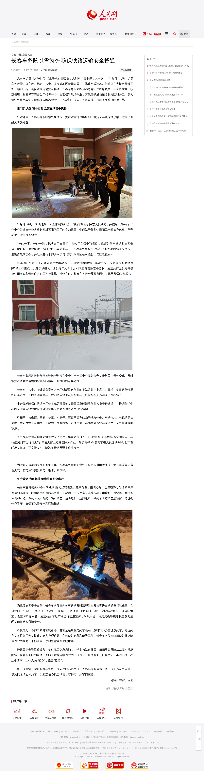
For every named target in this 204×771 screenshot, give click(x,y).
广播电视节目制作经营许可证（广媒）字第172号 (138, 742)
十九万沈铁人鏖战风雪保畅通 (162, 109)
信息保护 (158, 731)
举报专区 (100, 34)
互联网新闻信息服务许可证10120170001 (62, 742)
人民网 (15, 42)
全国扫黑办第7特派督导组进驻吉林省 (165, 73)
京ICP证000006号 (142, 748)
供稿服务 (112, 731)
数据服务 (123, 731)
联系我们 (170, 731)
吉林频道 (25, 42)
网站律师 (146, 731)
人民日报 (17, 712)
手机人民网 (51, 712)
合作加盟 (100, 731)
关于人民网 (53, 731)
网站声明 (135, 731)
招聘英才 (77, 731)
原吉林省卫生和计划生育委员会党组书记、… (169, 102)
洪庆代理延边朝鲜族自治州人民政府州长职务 (169, 66)
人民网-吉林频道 (49, 70)
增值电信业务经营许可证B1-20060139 (98, 742)
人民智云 (101, 712)
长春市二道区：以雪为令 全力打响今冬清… (169, 131)
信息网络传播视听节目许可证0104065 (43, 748)
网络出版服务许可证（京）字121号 (118, 748)
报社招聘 (65, 731)
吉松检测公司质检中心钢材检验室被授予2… (168, 87)
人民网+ (34, 712)
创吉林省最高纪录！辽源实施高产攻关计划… (169, 116)
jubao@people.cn (137, 737)
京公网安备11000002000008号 (164, 748)
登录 (186, 34)
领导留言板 (67, 712)
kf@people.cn (75, 737)
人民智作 (118, 712)
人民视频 (85, 712)
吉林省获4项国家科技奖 (159, 80)
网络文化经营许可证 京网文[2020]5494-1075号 (81, 748)
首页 (13, 34)
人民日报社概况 (37, 731)
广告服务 (89, 731)
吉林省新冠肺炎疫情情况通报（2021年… (167, 95)
